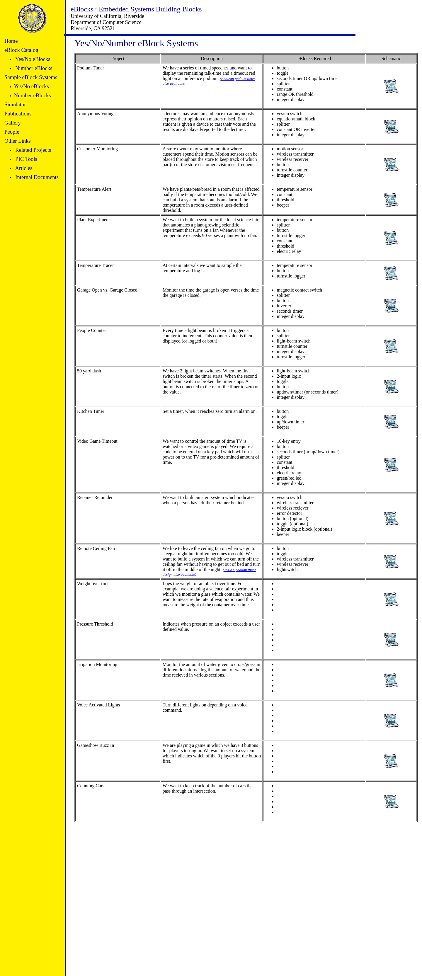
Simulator (15, 104)
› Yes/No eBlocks (29, 59)
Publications (17, 113)
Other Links (17, 141)
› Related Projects (30, 150)
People (11, 132)
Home (11, 41)
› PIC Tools (23, 159)
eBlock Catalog (21, 50)
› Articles (20, 168)
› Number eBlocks (30, 68)
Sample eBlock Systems (30, 77)
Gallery (12, 123)
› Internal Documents (34, 177)
